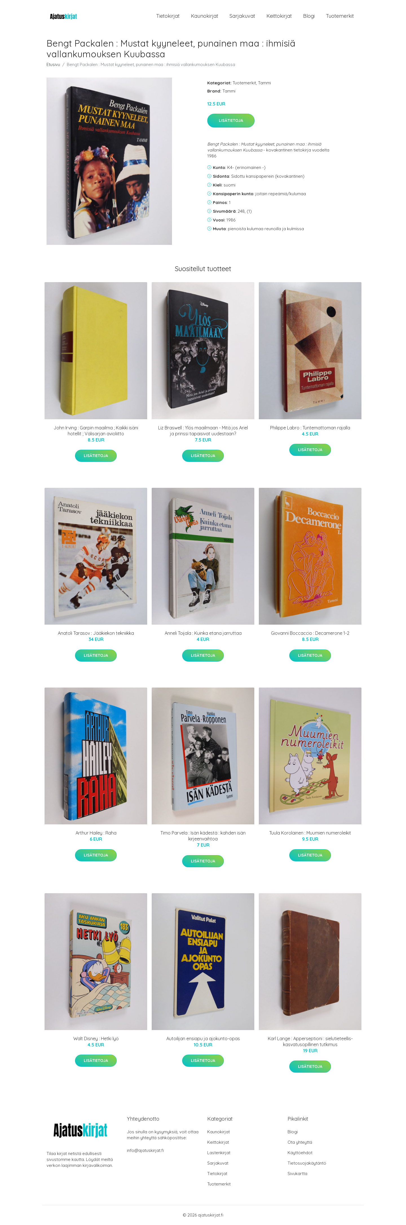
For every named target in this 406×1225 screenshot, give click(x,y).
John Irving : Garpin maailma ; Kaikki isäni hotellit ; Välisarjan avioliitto (96, 431)
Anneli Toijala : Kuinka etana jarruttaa (203, 633)
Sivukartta (297, 1173)
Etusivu (53, 64)
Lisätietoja (231, 121)
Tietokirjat (168, 16)
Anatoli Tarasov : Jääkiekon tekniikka (96, 633)
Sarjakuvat (242, 16)
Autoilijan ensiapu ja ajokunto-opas (203, 1039)
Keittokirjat (279, 16)
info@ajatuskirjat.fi (145, 1150)
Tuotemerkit (340, 16)
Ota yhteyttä (300, 1142)
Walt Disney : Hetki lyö (96, 1039)
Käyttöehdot (300, 1153)
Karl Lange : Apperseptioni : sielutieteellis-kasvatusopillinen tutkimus (310, 1042)
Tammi (264, 83)
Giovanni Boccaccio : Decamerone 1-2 (310, 633)
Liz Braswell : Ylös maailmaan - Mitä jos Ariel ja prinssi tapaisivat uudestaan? (203, 431)
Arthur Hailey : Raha (96, 833)
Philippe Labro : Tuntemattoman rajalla (310, 428)
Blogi (309, 16)
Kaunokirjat (204, 16)
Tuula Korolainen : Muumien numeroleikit (310, 833)
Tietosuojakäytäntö (307, 1163)
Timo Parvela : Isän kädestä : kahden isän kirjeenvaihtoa (203, 836)
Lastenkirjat (218, 1153)
